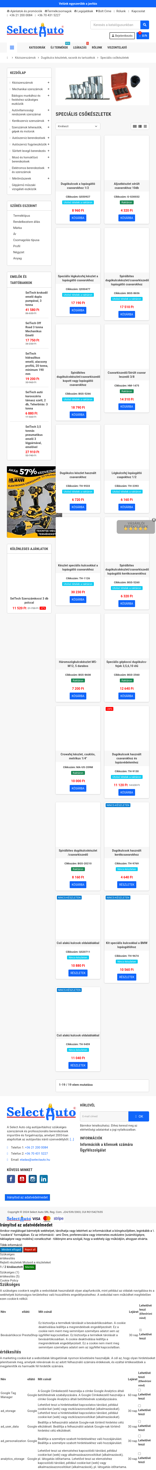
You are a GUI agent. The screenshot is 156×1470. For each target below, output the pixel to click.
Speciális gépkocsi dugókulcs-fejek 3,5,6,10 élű (126, 664)
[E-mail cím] (104, 1117)
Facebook (11, 1179)
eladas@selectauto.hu (35, 1160)
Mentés (29, 1267)
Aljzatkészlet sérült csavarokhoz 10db (127, 185)
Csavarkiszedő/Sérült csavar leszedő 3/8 (127, 374)
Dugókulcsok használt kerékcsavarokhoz (126, 853)
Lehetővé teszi (145, 1337)
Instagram (33, 1179)
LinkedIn (44, 1179)
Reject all (30, 1249)
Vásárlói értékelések (136, 525)
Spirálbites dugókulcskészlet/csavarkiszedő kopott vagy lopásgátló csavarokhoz (78, 378)
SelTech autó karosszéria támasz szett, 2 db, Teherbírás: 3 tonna (36, 400)
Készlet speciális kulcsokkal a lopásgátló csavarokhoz (78, 567)
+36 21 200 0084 (21, 15)
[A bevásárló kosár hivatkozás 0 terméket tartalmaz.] (142, 35)
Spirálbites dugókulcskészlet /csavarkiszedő (78, 853)
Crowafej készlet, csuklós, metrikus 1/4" (78, 756)
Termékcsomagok (58, 11)
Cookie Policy (9, 1281)
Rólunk (120, 11)
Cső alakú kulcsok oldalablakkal (78, 943)
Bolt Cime (103, 11)
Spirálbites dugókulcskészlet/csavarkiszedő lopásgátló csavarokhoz (126, 280)
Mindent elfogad (11, 1249)
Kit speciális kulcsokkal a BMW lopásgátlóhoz (126, 945)
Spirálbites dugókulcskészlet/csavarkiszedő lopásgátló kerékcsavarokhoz (126, 569)
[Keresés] (119, 25)
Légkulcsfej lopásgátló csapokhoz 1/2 (127, 475)
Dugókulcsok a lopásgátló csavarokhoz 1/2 (78, 185)
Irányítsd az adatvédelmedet (27, 1198)
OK (138, 1117)
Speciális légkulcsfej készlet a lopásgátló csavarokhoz (78, 278)
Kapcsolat (136, 11)
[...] (72, 1140)
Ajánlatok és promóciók (24, 11)
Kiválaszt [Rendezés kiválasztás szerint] (63, 126)
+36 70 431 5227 (48, 15)
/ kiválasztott (11, 1267)
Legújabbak (83, 11)
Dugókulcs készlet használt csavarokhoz (78, 475)
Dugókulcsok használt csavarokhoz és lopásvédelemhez (126, 758)
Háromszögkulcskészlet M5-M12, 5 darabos (78, 664)
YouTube (22, 1179)
